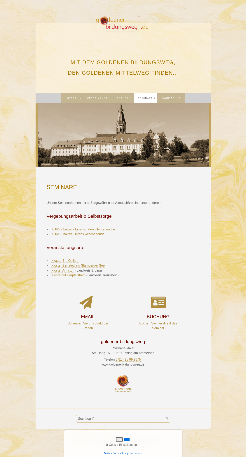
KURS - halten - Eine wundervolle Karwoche (83, 229)
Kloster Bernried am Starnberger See (78, 265)
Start (72, 98)
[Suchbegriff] (123, 419)
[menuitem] (72, 98)
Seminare (145, 98)
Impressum (125, 440)
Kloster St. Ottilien (65, 261)
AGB (110, 440)
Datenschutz (147, 440)
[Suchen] (167, 419)
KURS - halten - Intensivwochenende (78, 234)
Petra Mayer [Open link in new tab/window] (97, 98)
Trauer (123, 98)
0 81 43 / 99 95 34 (129, 359)
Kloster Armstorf (62, 270)
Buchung (96, 440)
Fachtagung (171, 98)
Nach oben (123, 383)
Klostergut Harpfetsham (68, 275)
